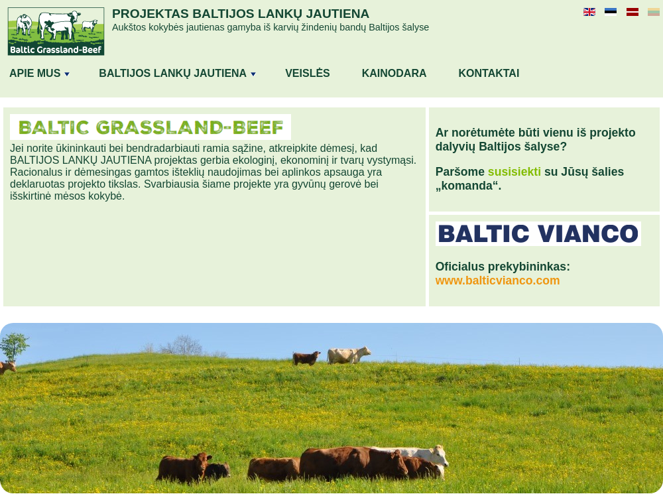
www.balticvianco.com (498, 280)
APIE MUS (39, 73)
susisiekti (514, 171)
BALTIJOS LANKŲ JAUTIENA (177, 73)
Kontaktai (489, 73)
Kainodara (394, 73)
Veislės (307, 73)
